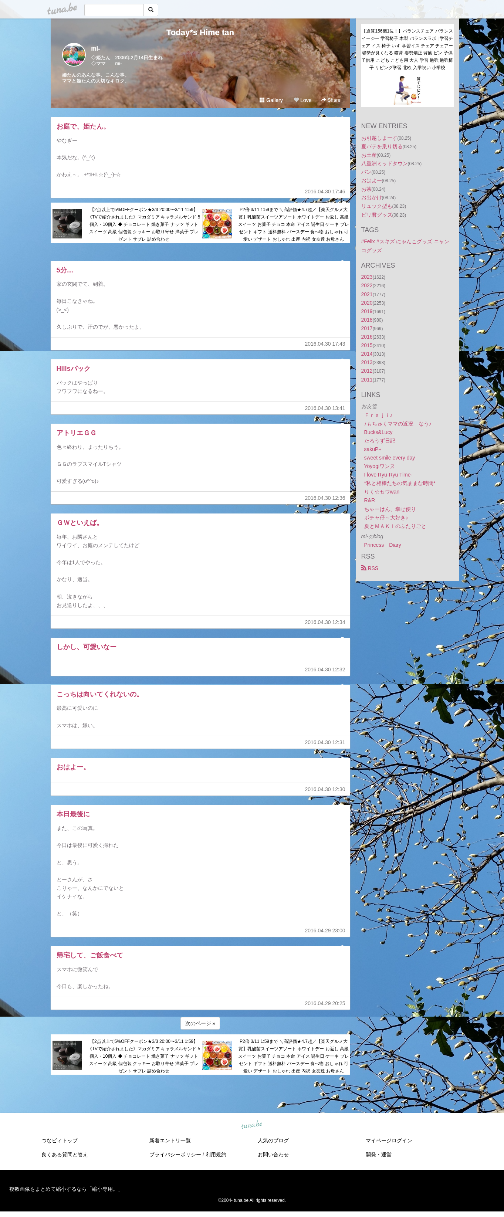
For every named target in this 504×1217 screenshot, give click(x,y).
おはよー (371, 180)
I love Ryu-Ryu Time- (388, 475)
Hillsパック (74, 368)
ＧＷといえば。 (80, 522)
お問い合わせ (273, 1154)
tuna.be (251, 1125)
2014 (367, 354)
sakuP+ (373, 449)
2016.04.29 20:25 (325, 1003)
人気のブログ (273, 1140)
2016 (367, 337)
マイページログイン (389, 1140)
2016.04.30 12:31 (325, 742)
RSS (370, 568)
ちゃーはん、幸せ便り (390, 509)
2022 (367, 285)
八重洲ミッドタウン (384, 163)
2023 (367, 277)
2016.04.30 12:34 (325, 622)
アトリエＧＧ (77, 433)
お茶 (366, 189)
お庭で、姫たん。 (83, 126)
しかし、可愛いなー (86, 647)
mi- (95, 48)
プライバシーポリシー (175, 1154)
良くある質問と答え (64, 1154)
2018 (367, 320)
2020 (367, 303)
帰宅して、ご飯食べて (90, 955)
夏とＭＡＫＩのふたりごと (395, 526)
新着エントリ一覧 (170, 1140)
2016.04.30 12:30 (325, 789)
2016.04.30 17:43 (325, 344)
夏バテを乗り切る (382, 146)
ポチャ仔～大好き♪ (386, 518)
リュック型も (376, 206)
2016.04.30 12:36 (325, 498)
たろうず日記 (379, 441)
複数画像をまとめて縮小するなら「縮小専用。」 (66, 1189)
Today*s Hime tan (200, 32)
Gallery (271, 100)
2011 (367, 380)
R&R (369, 500)
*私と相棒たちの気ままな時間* (400, 483)
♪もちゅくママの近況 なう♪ (398, 424)
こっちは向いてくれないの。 (100, 694)
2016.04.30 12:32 (325, 669)
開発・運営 (379, 1154)
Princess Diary (382, 545)
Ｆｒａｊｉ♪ (378, 415)
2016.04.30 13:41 (325, 408)
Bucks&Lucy (378, 432)
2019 (367, 311)
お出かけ (371, 197)
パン (366, 172)
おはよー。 (73, 767)
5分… (65, 270)
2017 (367, 328)
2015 (367, 345)
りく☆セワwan (382, 492)
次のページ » (200, 1023)
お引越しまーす (379, 138)
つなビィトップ (59, 1140)
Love (302, 100)
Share (330, 100)
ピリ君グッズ (376, 215)
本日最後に (73, 814)
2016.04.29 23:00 (325, 930)
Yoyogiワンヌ (379, 466)
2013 (367, 362)
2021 (367, 294)
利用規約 (216, 1154)
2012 (367, 371)
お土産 (369, 155)
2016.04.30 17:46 (325, 191)
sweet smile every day (389, 458)
